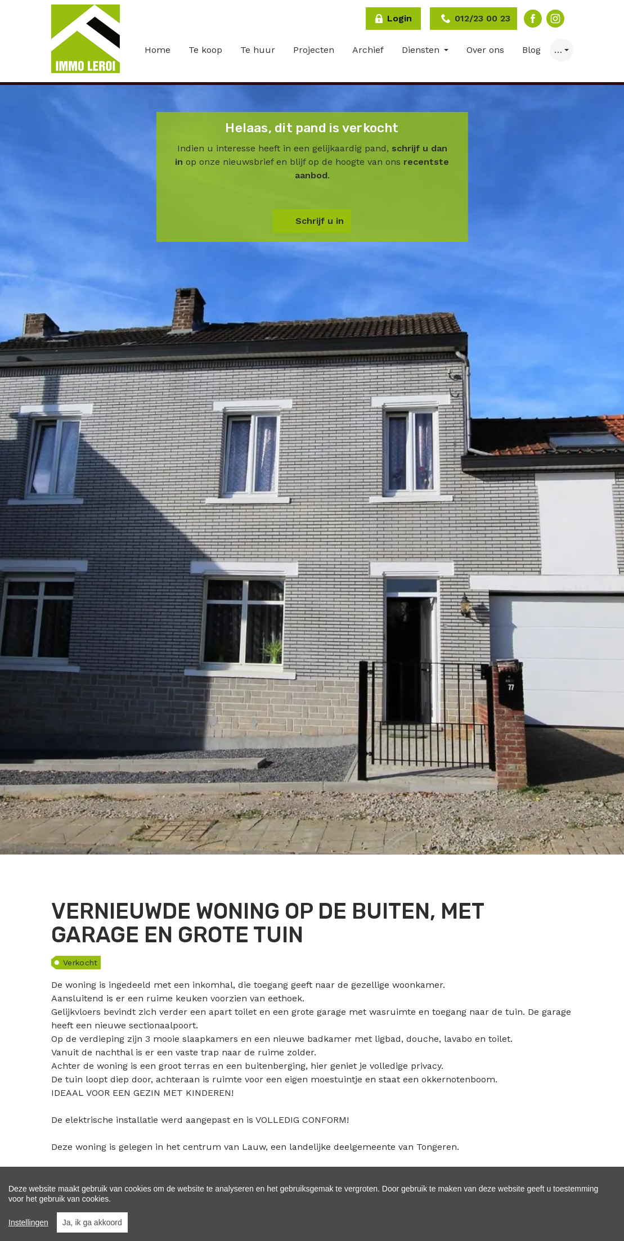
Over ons (485, 49)
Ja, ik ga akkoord (92, 1222)
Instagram (555, 19)
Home (157, 49)
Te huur (257, 49)
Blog (531, 49)
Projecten (313, 49)
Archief (368, 49)
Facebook (533, 19)
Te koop (205, 49)
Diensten (422, 49)
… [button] (558, 49)
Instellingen (28, 1222)
